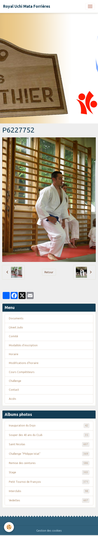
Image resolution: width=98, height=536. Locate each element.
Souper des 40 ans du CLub (49, 435)
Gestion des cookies (49, 530)
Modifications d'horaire (23, 363)
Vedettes (49, 500)
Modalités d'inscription (23, 345)
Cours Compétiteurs (22, 372)
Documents (16, 318)
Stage (49, 472)
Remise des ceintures (49, 463)
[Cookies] (9, 527)
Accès (12, 398)
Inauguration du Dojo (49, 425)
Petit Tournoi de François (49, 482)
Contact (14, 389)
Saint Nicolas (49, 444)
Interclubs (49, 491)
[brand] (26, 6)
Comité (13, 336)
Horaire (13, 354)
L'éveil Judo (16, 327)
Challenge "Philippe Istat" (49, 454)
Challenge (15, 380)
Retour (48, 272)
